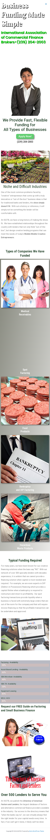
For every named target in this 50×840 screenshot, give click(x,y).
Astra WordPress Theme (36, 831)
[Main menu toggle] (46, 4)
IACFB (6, 4)
